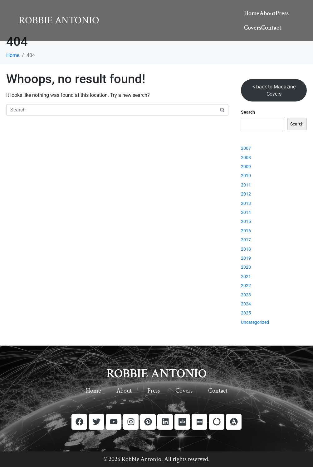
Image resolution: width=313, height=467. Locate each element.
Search (248, 112)
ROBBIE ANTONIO (156, 374)
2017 (246, 239)
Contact (271, 28)
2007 (246, 148)
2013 (246, 203)
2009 (246, 166)
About (267, 13)
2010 (246, 175)
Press (282, 13)
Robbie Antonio (59, 20)
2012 (246, 193)
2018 (246, 249)
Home (251, 13)
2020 (246, 267)
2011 (246, 184)
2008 (246, 157)
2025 (246, 312)
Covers (252, 28)
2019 (246, 258)
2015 (246, 221)
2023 (246, 294)
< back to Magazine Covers (274, 90)
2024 (246, 303)
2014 (246, 212)
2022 (246, 285)
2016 (246, 230)
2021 (246, 276)
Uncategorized (255, 322)
